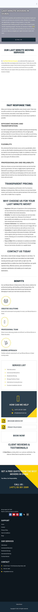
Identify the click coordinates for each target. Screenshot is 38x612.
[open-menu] (36, 4)
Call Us (18, 39)
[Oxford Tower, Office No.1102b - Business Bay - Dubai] (19, 588)
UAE (33, 26)
